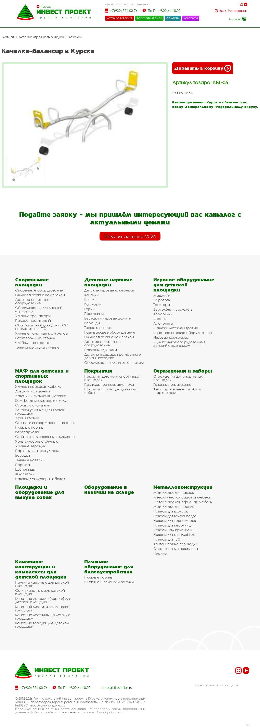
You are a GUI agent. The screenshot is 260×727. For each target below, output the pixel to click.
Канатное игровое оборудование (182, 332)
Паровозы (161, 300)
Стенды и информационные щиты (45, 422)
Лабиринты (163, 323)
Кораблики (162, 314)
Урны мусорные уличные (36, 441)
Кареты (159, 318)
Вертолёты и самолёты (173, 309)
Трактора (161, 304)
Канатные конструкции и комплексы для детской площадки (40, 569)
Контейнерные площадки (175, 544)
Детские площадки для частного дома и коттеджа (112, 356)
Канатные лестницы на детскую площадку (42, 616)
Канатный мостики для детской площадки (42, 608)
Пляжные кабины (29, 427)
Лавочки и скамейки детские (40, 396)
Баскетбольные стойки (35, 338)
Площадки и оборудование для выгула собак (39, 492)
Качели (90, 299)
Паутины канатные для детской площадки (42, 584)
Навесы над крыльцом (173, 530)
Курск (45, 6)
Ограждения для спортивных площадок (178, 378)
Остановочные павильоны (175, 548)
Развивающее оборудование (109, 332)
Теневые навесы (98, 327)
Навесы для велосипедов (174, 516)
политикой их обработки (101, 712)
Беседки (22, 455)
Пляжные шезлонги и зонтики (109, 582)
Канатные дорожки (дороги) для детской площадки (43, 600)
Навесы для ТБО (167, 539)
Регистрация (237, 10)
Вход (222, 10)
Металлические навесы (173, 492)
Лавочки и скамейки (33, 391)
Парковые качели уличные (38, 450)
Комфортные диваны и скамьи (42, 400)
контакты (191, 18)
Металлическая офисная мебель (182, 502)
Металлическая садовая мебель (181, 497)
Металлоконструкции (182, 487)
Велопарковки (27, 432)
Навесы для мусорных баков (40, 478)
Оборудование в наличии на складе (109, 489)
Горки (89, 309)
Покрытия (98, 370)
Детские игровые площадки (41, 37)
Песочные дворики (100, 349)
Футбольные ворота (32, 342)
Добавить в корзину (202, 68)
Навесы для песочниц (172, 525)
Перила (160, 553)
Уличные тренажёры (33, 315)
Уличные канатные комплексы (41, 333)
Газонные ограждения (172, 384)
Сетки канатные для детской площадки (40, 592)
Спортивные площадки (32, 282)
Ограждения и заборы (182, 370)
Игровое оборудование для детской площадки (183, 284)
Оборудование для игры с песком (114, 362)
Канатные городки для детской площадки (42, 624)
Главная (8, 37)
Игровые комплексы (170, 337)
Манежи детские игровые (175, 328)
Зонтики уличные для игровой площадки (40, 411)
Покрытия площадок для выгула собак (111, 390)
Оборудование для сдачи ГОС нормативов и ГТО (41, 326)
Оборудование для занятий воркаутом (38, 309)
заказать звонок (149, 18)
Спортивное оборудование (39, 290)
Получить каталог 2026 (130, 236)
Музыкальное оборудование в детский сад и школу (179, 343)
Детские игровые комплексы (109, 290)
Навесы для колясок (170, 511)
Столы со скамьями (32, 405)
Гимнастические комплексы (40, 295)
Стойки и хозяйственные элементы (45, 436)
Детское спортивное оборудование (33, 301)
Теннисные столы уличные (37, 347)
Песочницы (94, 313)
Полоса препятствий (33, 320)
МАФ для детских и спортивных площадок (42, 376)
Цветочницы (25, 469)
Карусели (92, 304)
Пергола (22, 464)
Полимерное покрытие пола (109, 384)
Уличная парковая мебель (38, 386)
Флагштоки (25, 474)
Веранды (92, 323)
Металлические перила (174, 506)
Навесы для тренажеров (174, 520)
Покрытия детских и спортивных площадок (111, 378)
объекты (172, 18)
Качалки (75, 37)
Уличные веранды (30, 446)
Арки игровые (27, 418)
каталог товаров (119, 18)
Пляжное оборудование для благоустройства (108, 566)
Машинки (161, 295)
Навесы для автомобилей (175, 534)
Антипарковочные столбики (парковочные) (177, 390)
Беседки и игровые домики (107, 318)
